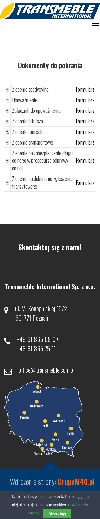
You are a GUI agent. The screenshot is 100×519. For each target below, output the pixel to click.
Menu (95, 26)
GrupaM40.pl (76, 481)
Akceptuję (57, 513)
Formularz (85, 89)
